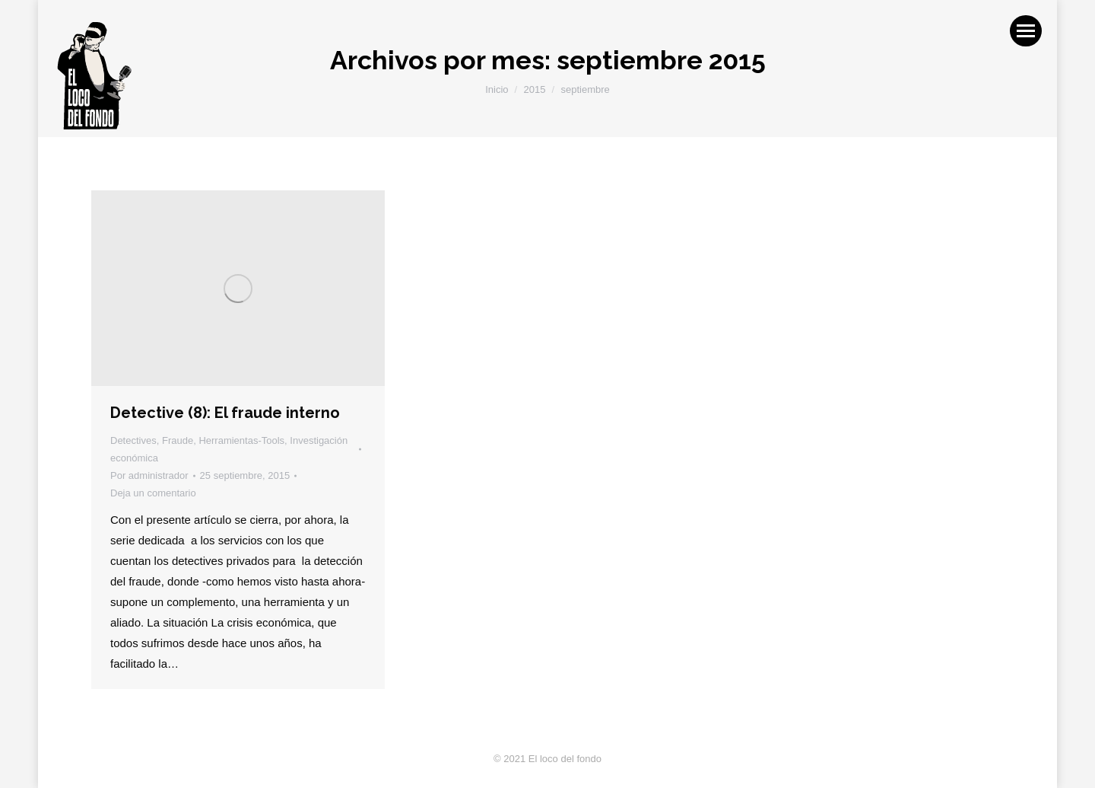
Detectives (133, 440)
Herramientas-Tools (241, 440)
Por (149, 475)
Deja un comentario (153, 493)
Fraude (177, 440)
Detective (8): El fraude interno (225, 413)
